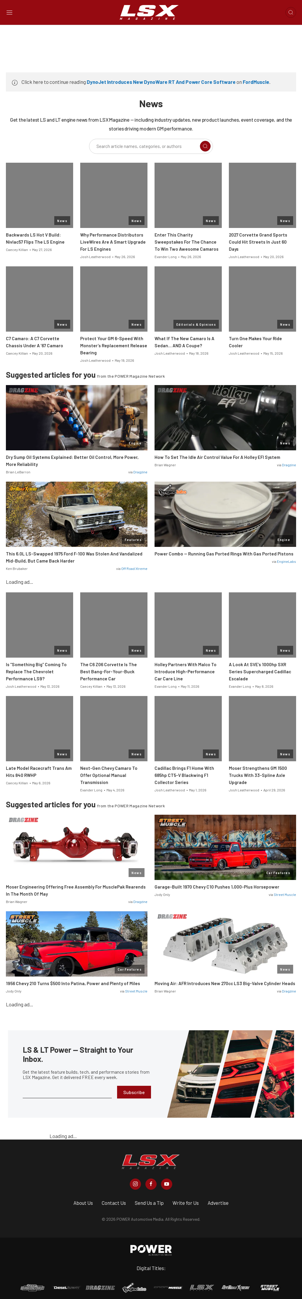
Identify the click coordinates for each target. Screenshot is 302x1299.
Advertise (218, 1203)
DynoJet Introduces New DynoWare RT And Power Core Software (161, 82)
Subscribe (134, 1092)
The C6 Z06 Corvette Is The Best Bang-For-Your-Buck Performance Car (108, 671)
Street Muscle (285, 894)
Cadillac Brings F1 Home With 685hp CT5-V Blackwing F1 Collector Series (184, 775)
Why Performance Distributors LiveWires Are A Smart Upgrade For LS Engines (113, 242)
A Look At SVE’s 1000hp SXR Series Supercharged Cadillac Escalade (260, 671)
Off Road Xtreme (134, 568)
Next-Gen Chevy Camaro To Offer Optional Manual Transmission (108, 775)
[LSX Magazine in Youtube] (166, 1184)
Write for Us (186, 1203)
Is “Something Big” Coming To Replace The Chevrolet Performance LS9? (36, 671)
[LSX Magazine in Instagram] (135, 1184)
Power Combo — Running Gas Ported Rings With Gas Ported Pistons (224, 553)
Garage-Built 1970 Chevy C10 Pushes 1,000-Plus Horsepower (217, 886)
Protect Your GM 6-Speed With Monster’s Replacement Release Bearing (113, 345)
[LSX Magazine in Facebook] (151, 1184)
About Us (83, 1203)
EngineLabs (286, 561)
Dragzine (140, 472)
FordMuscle (256, 82)
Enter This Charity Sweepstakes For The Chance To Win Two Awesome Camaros (187, 242)
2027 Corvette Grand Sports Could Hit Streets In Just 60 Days (258, 242)
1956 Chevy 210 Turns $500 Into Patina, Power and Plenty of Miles (73, 983)
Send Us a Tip (149, 1203)
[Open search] (290, 12)
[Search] (205, 146)
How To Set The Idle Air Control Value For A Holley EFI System (217, 457)
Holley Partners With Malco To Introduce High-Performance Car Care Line (185, 671)
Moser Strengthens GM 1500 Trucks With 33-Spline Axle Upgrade (258, 775)
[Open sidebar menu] (9, 13)
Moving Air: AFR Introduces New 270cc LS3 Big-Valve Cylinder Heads (225, 983)
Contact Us (114, 1203)
